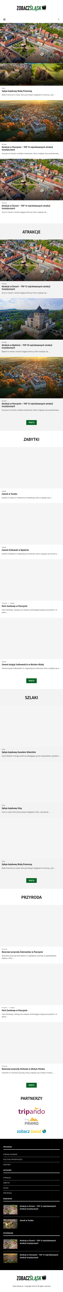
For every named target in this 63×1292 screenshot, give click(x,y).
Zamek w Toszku (9, 494)
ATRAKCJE (7, 1178)
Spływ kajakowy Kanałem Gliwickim (19, 752)
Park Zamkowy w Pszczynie (14, 606)
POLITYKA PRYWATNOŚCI (12, 1159)
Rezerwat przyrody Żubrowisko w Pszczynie (22, 952)
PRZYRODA (7, 1193)
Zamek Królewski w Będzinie (15, 550)
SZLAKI (5, 1188)
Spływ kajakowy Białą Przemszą (17, 91)
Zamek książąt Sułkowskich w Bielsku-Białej (23, 664)
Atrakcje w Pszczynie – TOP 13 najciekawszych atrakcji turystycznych (39, 1256)
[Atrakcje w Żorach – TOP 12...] (31, 43)
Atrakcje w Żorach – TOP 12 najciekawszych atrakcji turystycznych (38, 1207)
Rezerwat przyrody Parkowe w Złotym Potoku (23, 1069)
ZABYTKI (6, 1183)
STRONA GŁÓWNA (10, 1154)
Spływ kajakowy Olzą (12, 808)
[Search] (58, 19)
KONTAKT (7, 1164)
